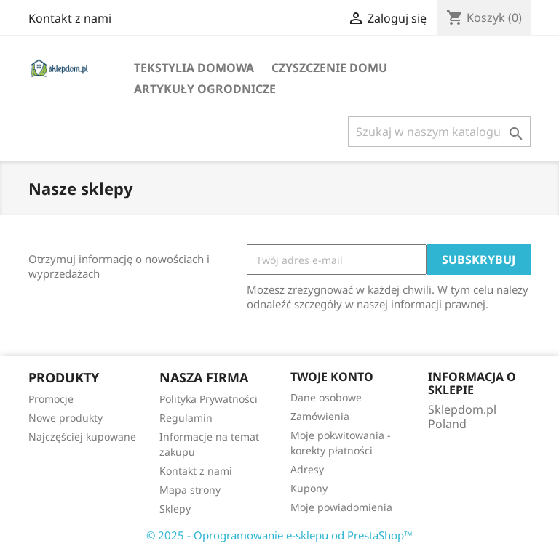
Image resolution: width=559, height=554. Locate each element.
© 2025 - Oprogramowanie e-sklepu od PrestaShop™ (279, 535)
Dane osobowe (326, 397)
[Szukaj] (439, 131)
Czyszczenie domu (329, 68)
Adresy (307, 469)
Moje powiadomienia (341, 507)
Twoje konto (331, 377)
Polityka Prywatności (208, 399)
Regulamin (186, 418)
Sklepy (175, 508)
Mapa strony (190, 490)
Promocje (51, 399)
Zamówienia (319, 416)
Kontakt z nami (69, 18)
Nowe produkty (65, 418)
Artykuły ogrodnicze (205, 89)
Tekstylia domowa (194, 68)
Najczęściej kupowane (82, 436)
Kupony (309, 488)
